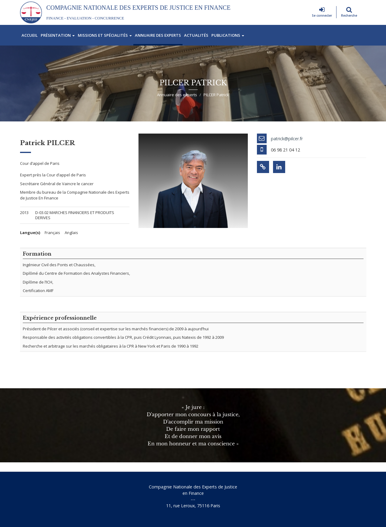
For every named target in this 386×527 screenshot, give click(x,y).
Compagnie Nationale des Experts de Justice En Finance (138, 7)
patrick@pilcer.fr (287, 138)
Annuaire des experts (158, 35)
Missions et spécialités (105, 35)
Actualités (196, 35)
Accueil (30, 35)
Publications (227, 35)
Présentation (58, 35)
